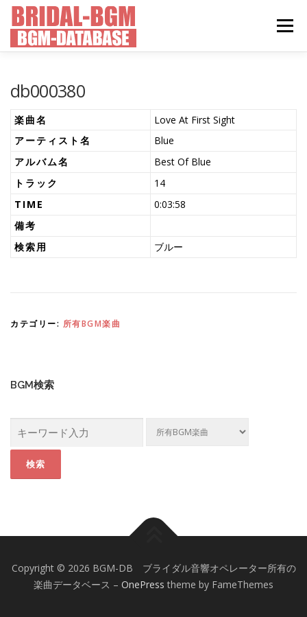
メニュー (285, 25)
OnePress (142, 584)
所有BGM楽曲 (92, 323)
